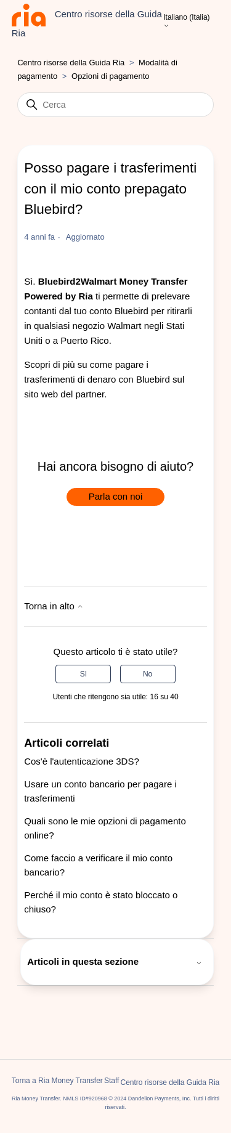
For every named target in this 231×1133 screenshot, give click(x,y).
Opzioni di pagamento (110, 76)
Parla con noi (116, 496)
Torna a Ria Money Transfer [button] (57, 1080)
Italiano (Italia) (186, 22)
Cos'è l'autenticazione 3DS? (81, 761)
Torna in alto (53, 606)
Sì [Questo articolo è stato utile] (83, 674)
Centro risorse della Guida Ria (70, 62)
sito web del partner (64, 394)
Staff (111, 1080)
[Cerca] (115, 104)
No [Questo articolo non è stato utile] (147, 674)
